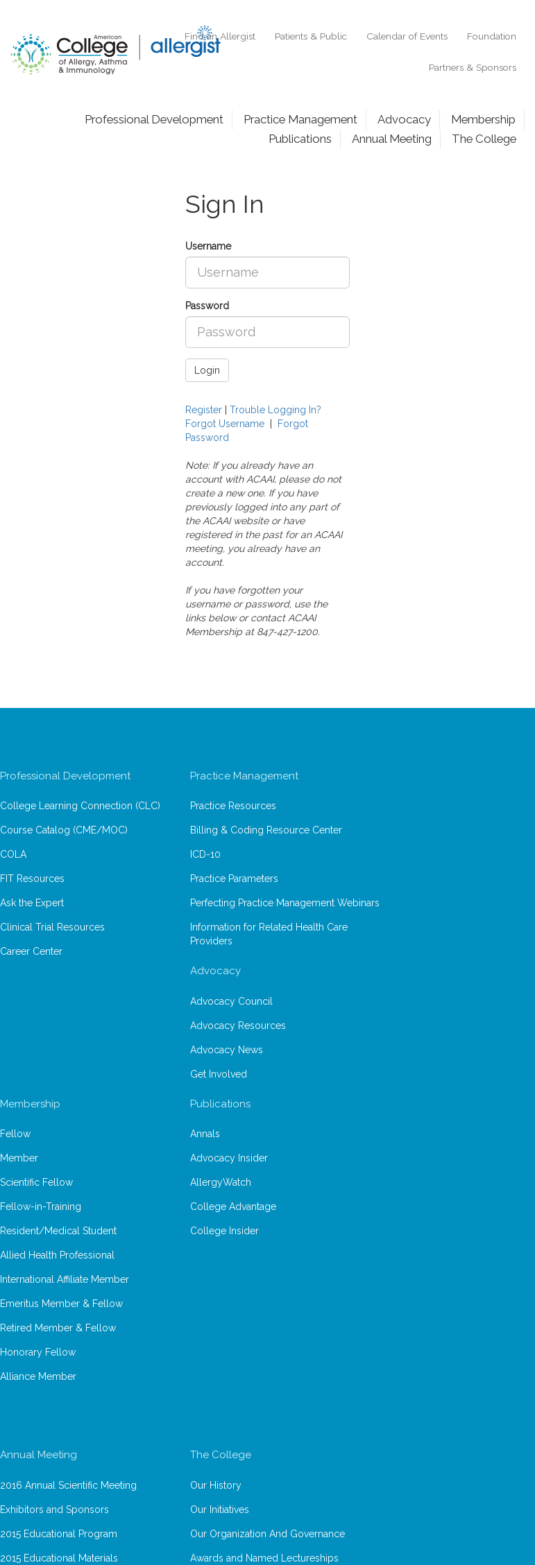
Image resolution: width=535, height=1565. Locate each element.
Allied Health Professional (57, 1255)
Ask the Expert (32, 902)
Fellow (15, 1133)
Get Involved (218, 1074)
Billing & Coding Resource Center (266, 830)
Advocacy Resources (238, 1025)
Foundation (491, 36)
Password (207, 305)
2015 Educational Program (58, 1533)
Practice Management (300, 119)
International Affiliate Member (64, 1279)
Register (203, 409)
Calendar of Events (407, 36)
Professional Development (154, 119)
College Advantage (233, 1206)
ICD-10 (205, 854)
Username (208, 246)
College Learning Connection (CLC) (80, 805)
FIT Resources (32, 878)
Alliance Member (38, 1376)
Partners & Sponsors (472, 67)
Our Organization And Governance (267, 1533)
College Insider (224, 1230)
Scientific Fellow (36, 1182)
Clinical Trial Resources (52, 927)
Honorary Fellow (38, 1352)
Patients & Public (311, 36)
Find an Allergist (220, 36)
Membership (483, 119)
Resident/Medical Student (58, 1230)
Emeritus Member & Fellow (61, 1303)
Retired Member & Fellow (58, 1327)
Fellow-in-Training (40, 1206)
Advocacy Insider (229, 1158)
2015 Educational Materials (59, 1558)
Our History (215, 1485)
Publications (300, 139)
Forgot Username (224, 423)
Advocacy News (226, 1049)
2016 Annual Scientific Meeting (68, 1485)
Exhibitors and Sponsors (54, 1509)
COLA (13, 854)
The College (484, 139)
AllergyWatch (220, 1182)
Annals (205, 1133)
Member (19, 1158)
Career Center (31, 951)
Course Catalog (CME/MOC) (64, 830)
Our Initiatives (219, 1509)
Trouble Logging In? (275, 409)
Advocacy (404, 119)
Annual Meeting (392, 139)
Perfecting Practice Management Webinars (285, 902)
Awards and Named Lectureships (264, 1558)
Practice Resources (233, 805)
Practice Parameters (234, 878)
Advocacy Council (231, 1001)
